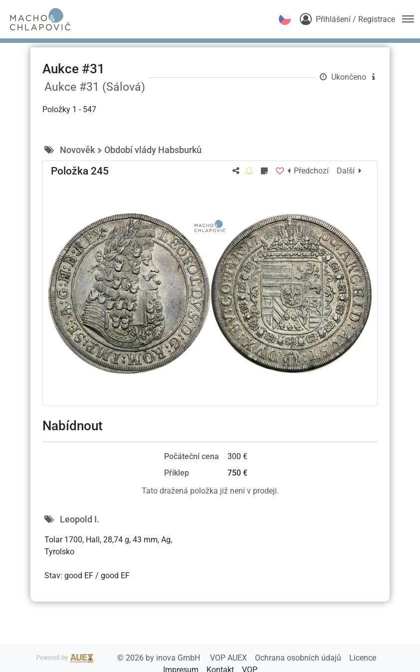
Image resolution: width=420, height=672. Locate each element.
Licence (362, 658)
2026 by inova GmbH (119, 658)
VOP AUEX (229, 658)
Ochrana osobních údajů (299, 658)
